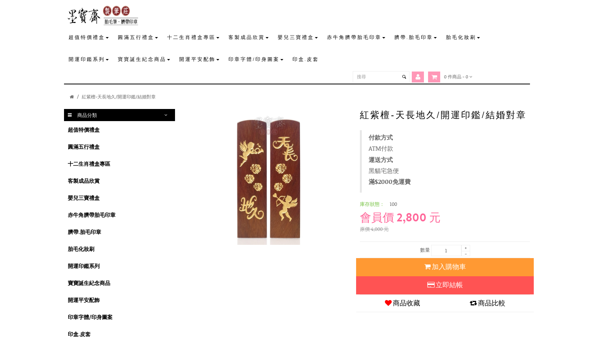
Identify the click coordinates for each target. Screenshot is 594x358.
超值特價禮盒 (84, 130)
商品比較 (487, 303)
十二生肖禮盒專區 (89, 164)
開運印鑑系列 (84, 266)
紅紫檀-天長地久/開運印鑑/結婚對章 (119, 96)
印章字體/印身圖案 (90, 317)
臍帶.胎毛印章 (84, 232)
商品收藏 (402, 303)
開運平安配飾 (84, 300)
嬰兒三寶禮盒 (84, 198)
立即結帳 (445, 285)
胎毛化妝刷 (81, 249)
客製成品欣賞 (84, 181)
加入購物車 (445, 267)
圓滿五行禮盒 (84, 147)
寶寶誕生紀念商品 (89, 283)
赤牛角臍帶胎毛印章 (92, 215)
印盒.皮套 (79, 334)
